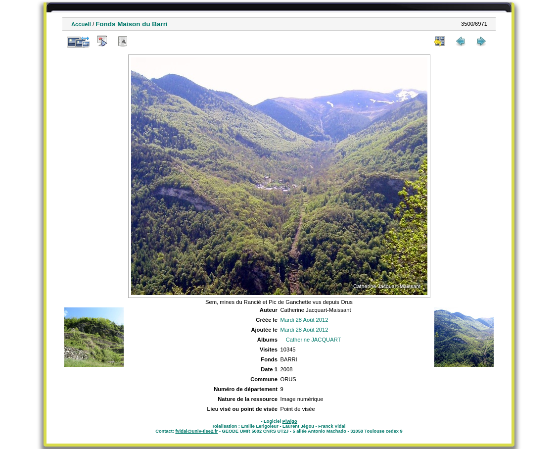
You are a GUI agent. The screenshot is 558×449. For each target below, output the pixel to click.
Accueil (81, 24)
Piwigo (289, 421)
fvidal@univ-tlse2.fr (196, 431)
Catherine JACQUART (313, 340)
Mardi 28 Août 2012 (304, 320)
